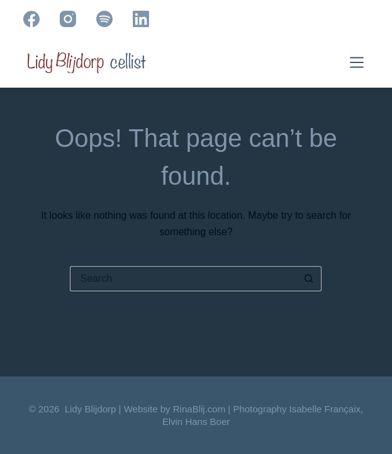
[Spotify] (104, 19)
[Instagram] (68, 19)
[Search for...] (183, 278)
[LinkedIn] (141, 19)
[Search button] (309, 278)
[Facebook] (31, 19)
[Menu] (359, 62)
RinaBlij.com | (203, 409)
